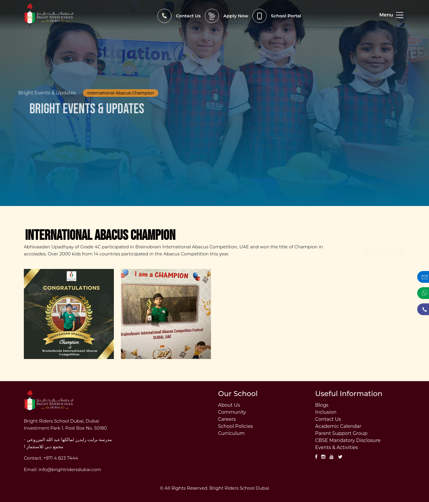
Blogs (321, 405)
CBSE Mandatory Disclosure (347, 440)
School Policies (235, 426)
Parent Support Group (341, 433)
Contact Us (328, 419)
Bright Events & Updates (43, 93)
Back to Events (383, 240)
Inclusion (326, 412)
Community (232, 412)
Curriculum (231, 433)
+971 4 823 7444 (60, 458)
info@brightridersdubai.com (70, 469)
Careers (227, 419)
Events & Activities (336, 447)
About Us (229, 405)
